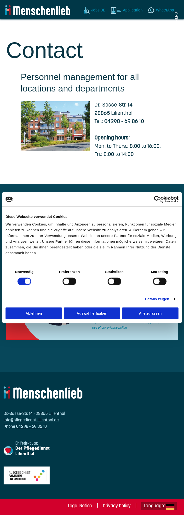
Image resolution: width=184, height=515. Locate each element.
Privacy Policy (117, 506)
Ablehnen (34, 313)
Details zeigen (157, 299)
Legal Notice (80, 506)
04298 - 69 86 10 (31, 427)
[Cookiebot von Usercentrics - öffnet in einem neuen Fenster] (157, 199)
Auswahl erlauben (92, 313)
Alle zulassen (150, 313)
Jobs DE (98, 10)
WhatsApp (165, 10)
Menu (176, 17)
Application (133, 10)
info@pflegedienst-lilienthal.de (31, 420)
